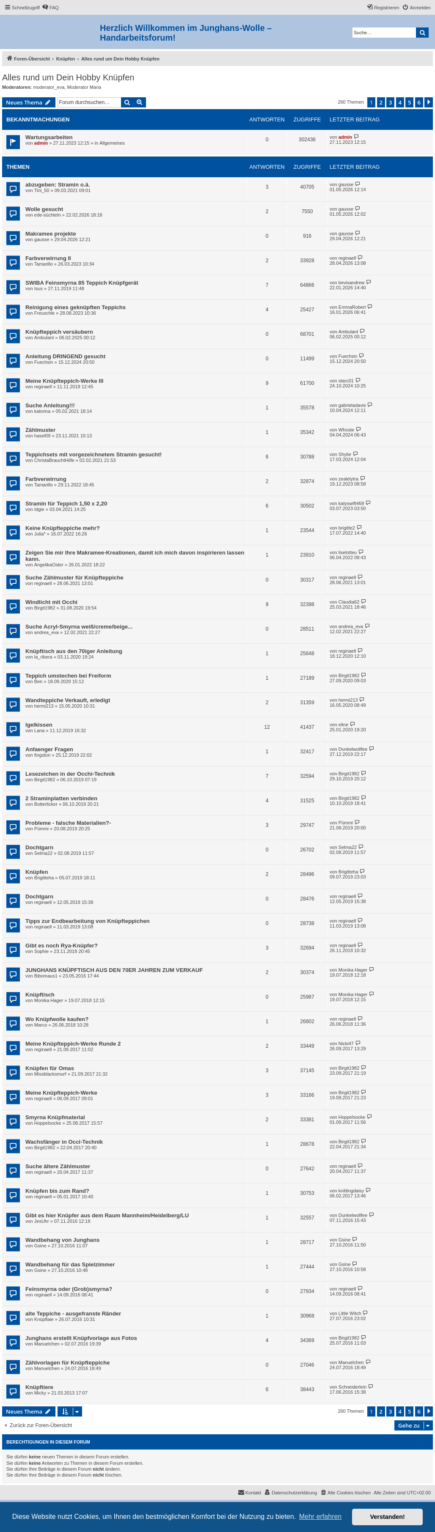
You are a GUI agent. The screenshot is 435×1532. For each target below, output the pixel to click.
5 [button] (409, 102)
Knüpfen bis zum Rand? (57, 1191)
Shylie (345, 454)
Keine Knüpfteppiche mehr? (62, 528)
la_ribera (43, 656)
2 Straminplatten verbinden (61, 798)
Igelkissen (38, 725)
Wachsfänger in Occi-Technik (64, 1142)
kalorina (42, 411)
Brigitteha (44, 877)
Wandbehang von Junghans (62, 1240)
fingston (42, 755)
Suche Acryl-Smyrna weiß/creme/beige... (78, 626)
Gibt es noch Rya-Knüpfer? (61, 945)
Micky (40, 1392)
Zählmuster (40, 430)
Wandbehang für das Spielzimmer (70, 1264)
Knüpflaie (44, 1319)
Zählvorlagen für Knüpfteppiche (67, 1362)
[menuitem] (50, 8)
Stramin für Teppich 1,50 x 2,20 (66, 503)
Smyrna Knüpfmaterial (55, 1117)
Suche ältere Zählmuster (57, 1166)
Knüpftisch (40, 994)
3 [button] (390, 102)
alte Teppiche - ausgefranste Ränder (73, 1313)
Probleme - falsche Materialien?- (68, 823)
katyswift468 (351, 503)
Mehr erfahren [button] (320, 1516)
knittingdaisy (351, 1190)
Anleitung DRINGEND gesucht (65, 356)
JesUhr (41, 1221)
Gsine (40, 1245)
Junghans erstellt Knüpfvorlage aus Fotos (81, 1338)
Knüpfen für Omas (49, 1068)
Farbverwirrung (45, 479)
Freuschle (44, 313)
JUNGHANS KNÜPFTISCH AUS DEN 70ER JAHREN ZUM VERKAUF (114, 970)
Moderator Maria (84, 87)
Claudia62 (349, 601)
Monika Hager (353, 969)
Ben (38, 681)
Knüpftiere (39, 1387)
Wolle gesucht (44, 209)
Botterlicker (46, 804)
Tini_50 (42, 190)
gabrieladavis (352, 405)
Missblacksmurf (50, 1073)
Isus (38, 288)
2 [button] (381, 102)
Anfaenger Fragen (49, 749)
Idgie (39, 509)
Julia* (40, 533)
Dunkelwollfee (353, 749)
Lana (39, 730)
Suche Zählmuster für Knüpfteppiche (74, 577)
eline (343, 724)
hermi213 (44, 705)
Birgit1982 (44, 607)
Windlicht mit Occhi (51, 602)
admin (41, 143)
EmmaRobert (352, 307)
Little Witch (350, 1313)
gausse (346, 184)
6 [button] (419, 102)
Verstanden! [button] (387, 1516)
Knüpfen (36, 872)
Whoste (346, 429)
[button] (428, 102)
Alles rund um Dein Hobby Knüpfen (68, 77)
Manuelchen (47, 1343)
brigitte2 (347, 527)
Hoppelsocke (47, 1123)
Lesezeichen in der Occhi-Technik (70, 774)
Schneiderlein (353, 1386)
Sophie (41, 951)
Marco (40, 1024)
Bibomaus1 (46, 975)
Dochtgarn (39, 847)
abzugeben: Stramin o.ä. (57, 184)
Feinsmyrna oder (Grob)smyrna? (68, 1289)
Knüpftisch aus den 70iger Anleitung (73, 651)
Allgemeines (112, 143)
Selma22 (43, 853)
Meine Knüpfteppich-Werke (61, 1093)
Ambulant (44, 337)
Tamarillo (43, 263)
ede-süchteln (47, 214)
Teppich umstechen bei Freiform (68, 676)
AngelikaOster (48, 564)
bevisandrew (352, 282)
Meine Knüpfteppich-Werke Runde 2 (73, 1044)
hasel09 (42, 435)
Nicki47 (346, 1043)
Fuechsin (43, 362)
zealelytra (348, 478)
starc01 (346, 380)
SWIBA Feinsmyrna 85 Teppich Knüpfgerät (81, 283)
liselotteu (348, 552)
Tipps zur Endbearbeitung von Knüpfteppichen (87, 921)
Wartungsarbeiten (49, 137)
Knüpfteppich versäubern (59, 332)
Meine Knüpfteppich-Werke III (64, 381)
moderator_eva (48, 87)
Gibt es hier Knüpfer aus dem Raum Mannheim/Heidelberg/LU (107, 1215)
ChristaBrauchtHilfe (54, 460)
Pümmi (41, 828)
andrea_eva (46, 632)
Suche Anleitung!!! (50, 405)
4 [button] (400, 102)
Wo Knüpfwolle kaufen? (56, 1019)
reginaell (347, 258)
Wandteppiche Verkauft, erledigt (67, 700)
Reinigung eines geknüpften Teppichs (75, 307)
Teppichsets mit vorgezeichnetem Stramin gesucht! (93, 454)
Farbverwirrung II (48, 258)
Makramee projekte (50, 234)
